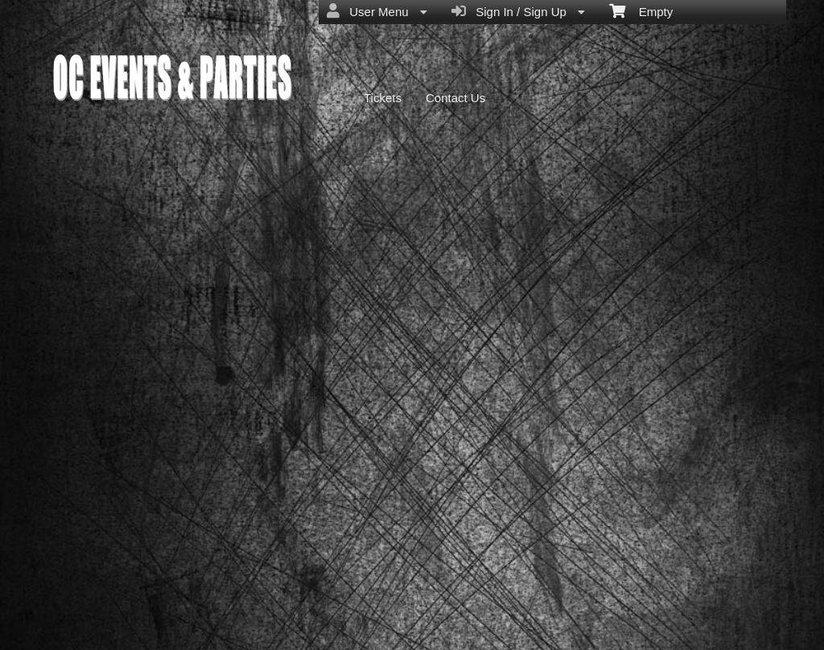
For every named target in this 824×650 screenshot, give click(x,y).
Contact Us (455, 98)
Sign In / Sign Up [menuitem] (518, 11)
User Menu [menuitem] (377, 11)
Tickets (383, 98)
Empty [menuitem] (641, 10)
